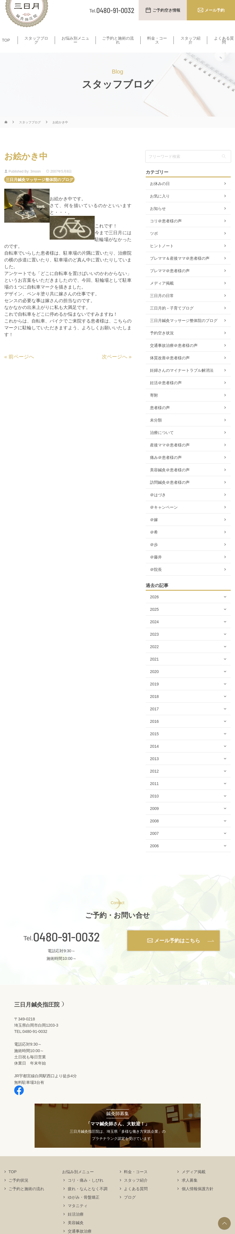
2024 (154, 633)
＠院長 (156, 580)
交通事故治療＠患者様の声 (174, 356)
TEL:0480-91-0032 (30, 1042)
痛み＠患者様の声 (166, 468)
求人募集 (190, 1191)
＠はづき (158, 506)
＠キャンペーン (164, 518)
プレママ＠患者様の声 (170, 282)
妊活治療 (76, 1225)
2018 (154, 707)
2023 (154, 645)
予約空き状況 (162, 344)
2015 (154, 745)
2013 (154, 770)
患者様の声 (160, 418)
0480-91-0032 (66, 947)
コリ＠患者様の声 (166, 232)
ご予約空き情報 (166, 10)
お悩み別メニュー (75, 44)
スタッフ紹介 (190, 44)
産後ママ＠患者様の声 (170, 456)
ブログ (130, 1208)
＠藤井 (156, 568)
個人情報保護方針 (197, 1199)
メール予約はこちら (177, 951)
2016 (154, 732)
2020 (154, 682)
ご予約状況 (18, 1191)
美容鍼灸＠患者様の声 (170, 481)
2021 (154, 670)
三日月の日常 (162, 306)
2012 (154, 782)
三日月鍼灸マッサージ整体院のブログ (39, 190)
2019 (154, 695)
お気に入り (160, 207)
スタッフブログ (36, 44)
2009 (154, 819)
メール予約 (215, 10)
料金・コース (157, 44)
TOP (6, 44)
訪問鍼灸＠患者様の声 (170, 493)
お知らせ (158, 219)
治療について (162, 443)
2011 (154, 794)
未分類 (156, 431)
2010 (154, 807)
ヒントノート (162, 257)
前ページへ (21, 367)
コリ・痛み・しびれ (85, 1191)
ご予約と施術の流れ (118, 44)
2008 (154, 832)
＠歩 (154, 555)
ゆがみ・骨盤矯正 (83, 1208)
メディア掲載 (162, 294)
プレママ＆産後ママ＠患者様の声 (179, 269)
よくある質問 (224, 44)
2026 (154, 608)
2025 (154, 620)
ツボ (154, 244)
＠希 (154, 543)
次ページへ (114, 367)
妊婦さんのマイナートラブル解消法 (181, 381)
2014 (154, 757)
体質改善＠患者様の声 (170, 369)
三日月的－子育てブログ (172, 319)
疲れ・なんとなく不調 (87, 1199)
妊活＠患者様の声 (166, 394)
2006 (154, 857)
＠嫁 (154, 530)
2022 (154, 657)
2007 (154, 844)
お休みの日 (160, 194)
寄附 (154, 406)
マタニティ (78, 1216)
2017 (154, 720)
